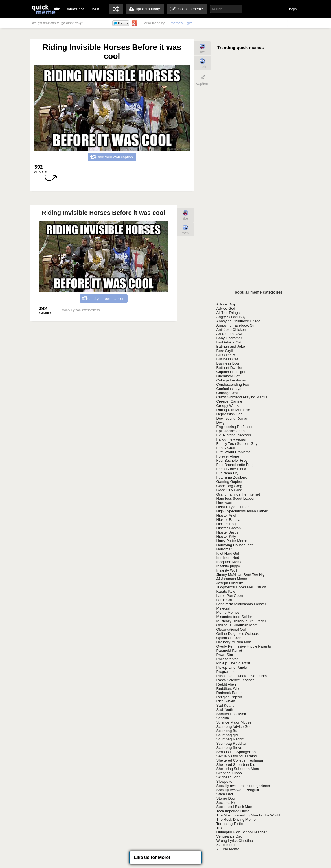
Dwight (222, 422)
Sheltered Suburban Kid (235, 764)
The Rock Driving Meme (236, 819)
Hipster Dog (226, 524)
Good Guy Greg (229, 490)
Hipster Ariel (226, 515)
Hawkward (225, 503)
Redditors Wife (228, 688)
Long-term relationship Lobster (241, 604)
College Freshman (231, 380)
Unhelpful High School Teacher (241, 832)
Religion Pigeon (229, 697)
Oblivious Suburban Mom (237, 625)
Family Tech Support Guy (237, 443)
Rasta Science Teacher (235, 680)
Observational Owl (231, 629)
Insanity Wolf (226, 570)
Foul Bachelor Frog (232, 460)
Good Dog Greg (229, 486)
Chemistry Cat (228, 376)
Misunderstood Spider (234, 617)
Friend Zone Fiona (231, 469)
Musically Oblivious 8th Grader (241, 621)
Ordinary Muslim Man (233, 642)
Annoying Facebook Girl (236, 325)
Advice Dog (225, 304)
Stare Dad (224, 794)
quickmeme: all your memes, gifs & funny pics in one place (45, 9)
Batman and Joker (231, 346)
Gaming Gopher (229, 481)
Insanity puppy (228, 566)
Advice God (225, 308)
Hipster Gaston (228, 528)
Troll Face (224, 828)
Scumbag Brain (229, 731)
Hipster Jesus (227, 532)
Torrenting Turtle (229, 824)
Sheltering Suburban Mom (237, 769)
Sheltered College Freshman (239, 760)
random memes (116, 9)
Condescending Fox (232, 384)
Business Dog (227, 363)
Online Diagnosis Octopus (237, 634)
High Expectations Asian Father (242, 511)
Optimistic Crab (229, 638)
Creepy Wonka (228, 405)
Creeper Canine (229, 401)
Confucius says (228, 389)
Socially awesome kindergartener (243, 786)
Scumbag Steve (229, 748)
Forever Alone (227, 456)
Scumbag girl (227, 735)
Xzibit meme (226, 845)
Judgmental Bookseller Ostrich (241, 587)
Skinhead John (228, 777)
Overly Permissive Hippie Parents (243, 646)
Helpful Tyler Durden (233, 507)
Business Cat (227, 359)
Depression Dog (229, 414)
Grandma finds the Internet (238, 494)
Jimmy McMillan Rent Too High (241, 574)
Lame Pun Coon (229, 595)
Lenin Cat (224, 600)
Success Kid (226, 802)
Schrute (222, 718)
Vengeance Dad (229, 836)
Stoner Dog (225, 798)
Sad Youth (224, 710)
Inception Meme (229, 562)
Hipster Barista (228, 519)
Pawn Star (224, 655)
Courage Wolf (227, 393)
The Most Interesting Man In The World (248, 815)
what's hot (75, 9)
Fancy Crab (225, 448)
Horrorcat (224, 549)
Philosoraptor (227, 659)
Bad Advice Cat (229, 342)
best (95, 9)
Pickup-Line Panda (231, 667)
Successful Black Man (234, 807)
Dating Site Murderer (233, 410)
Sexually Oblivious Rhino (236, 756)
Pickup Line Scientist (233, 663)
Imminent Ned (227, 557)
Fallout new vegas (231, 439)
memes (177, 23)
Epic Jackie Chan (230, 431)
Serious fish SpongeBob (236, 752)
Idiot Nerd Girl (227, 553)
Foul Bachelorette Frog (235, 465)
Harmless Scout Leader (235, 498)
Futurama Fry (227, 473)
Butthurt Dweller (229, 367)
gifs (189, 23)
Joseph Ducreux (229, 583)
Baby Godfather (229, 338)
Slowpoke (224, 781)
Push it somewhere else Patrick (242, 676)
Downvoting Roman (232, 418)
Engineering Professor (234, 427)
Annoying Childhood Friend (238, 321)
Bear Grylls (225, 351)
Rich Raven (225, 701)
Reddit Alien (226, 684)
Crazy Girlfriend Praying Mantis (241, 397)
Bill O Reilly (225, 355)
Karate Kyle (225, 591)
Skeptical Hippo (229, 773)
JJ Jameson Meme (231, 579)
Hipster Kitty (226, 536)
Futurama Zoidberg (232, 477)
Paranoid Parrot (229, 650)
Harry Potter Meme (231, 541)
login (293, 9)
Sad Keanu (225, 705)
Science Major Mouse (234, 722)
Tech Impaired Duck (232, 811)
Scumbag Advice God (234, 726)
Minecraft (223, 608)
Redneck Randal (230, 693)
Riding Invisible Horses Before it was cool (103, 212)
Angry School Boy (230, 317)
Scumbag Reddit (230, 739)
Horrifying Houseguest (234, 545)
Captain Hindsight (230, 372)
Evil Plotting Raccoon (233, 435)
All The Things (228, 313)
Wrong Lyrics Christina (234, 840)
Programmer (226, 672)
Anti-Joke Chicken (231, 329)
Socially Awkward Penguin (237, 790)
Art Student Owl (229, 334)
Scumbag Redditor (231, 743)
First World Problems (233, 452)
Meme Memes (228, 612)
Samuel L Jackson (231, 714)
